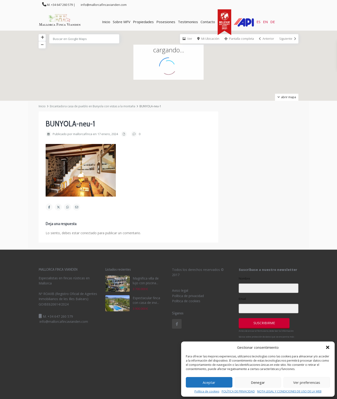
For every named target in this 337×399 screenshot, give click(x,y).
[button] (327, 347)
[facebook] (177, 324)
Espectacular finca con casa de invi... (146, 300)
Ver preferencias (306, 382)
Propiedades (143, 21)
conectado (89, 233)
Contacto (208, 21)
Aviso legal (180, 290)
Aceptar (209, 382)
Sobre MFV (121, 21)
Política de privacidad (188, 296)
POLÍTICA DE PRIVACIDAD (238, 391)
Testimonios (188, 21)
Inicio (106, 21)
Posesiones (165, 21)
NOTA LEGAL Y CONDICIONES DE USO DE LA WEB (289, 391)
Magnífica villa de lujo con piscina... (146, 280)
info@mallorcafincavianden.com (64, 321)
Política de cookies (206, 391)
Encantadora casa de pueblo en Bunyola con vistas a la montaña (92, 106)
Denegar (258, 382)
